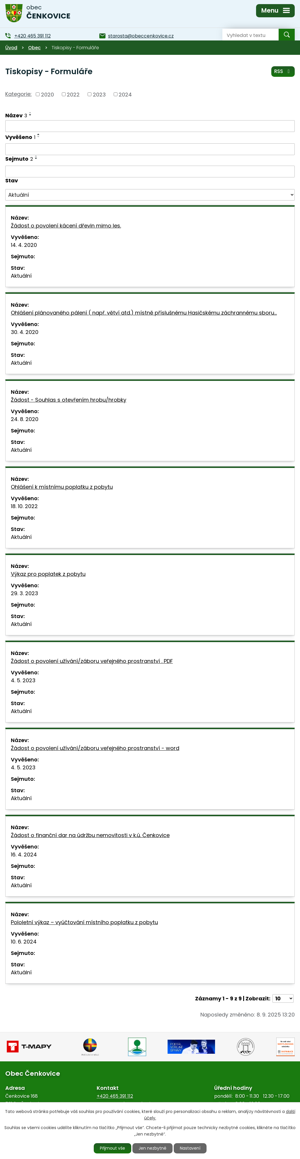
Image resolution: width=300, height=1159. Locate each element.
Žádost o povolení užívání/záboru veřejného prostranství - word (95, 748)
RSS (283, 71)
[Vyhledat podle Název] (150, 126)
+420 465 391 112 (115, 1096)
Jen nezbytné (152, 1148)
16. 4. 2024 (24, 854)
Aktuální (21, 275)
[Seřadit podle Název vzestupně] (30, 112)
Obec (34, 47)
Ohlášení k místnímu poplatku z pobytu (62, 487)
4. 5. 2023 (23, 680)
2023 (99, 94)
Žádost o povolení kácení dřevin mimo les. (66, 225)
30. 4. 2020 (24, 332)
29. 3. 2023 (24, 593)
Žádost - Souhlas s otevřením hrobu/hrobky (68, 399)
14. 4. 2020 (24, 245)
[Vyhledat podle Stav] (150, 195)
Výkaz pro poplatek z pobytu (48, 574)
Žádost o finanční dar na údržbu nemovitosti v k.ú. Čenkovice (90, 835)
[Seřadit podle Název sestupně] (30, 115)
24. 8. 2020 (24, 419)
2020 (47, 94)
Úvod (11, 47)
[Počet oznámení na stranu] (283, 998)
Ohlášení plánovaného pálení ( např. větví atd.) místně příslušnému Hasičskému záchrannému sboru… (144, 312)
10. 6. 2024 (24, 941)
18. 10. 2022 (24, 506)
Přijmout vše (112, 1148)
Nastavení (190, 1148)
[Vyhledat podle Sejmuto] (150, 171)
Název (16, 115)
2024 (125, 94)
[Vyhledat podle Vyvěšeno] (150, 149)
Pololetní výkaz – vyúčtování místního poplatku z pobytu (84, 922)
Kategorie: (18, 94)
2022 (73, 94)
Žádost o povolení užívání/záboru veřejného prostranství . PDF (92, 661)
